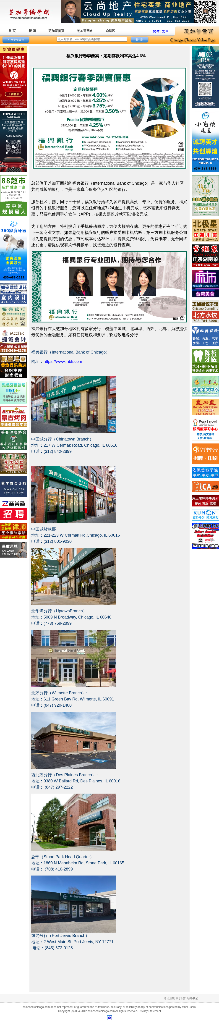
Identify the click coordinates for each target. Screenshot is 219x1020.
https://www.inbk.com (63, 361)
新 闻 (32, 31)
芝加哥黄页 (56, 31)
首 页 (12, 31)
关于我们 (181, 998)
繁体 (165, 31)
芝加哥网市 (85, 31)
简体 (156, 31)
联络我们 (192, 998)
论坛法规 (169, 998)
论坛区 (110, 31)
